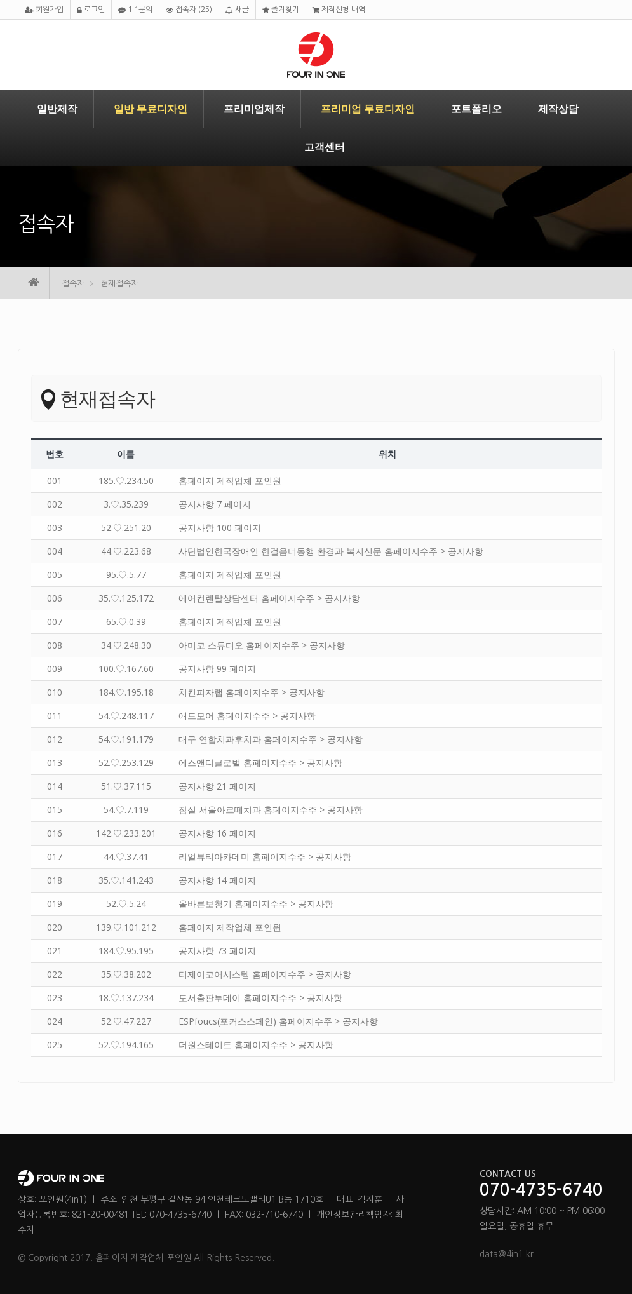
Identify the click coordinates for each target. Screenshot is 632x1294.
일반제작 (57, 109)
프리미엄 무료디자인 (368, 109)
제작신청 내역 (339, 10)
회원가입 (44, 10)
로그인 (91, 10)
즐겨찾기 (280, 10)
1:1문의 (135, 10)
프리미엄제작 (254, 109)
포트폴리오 (476, 109)
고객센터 (324, 147)
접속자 (189, 10)
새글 (237, 10)
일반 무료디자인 (150, 109)
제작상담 (558, 109)
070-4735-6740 (541, 1190)
